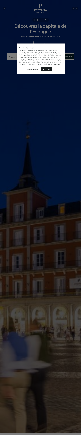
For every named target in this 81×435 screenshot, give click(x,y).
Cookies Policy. (57, 64)
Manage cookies (32, 69)
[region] (41, 59)
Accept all (46, 69)
